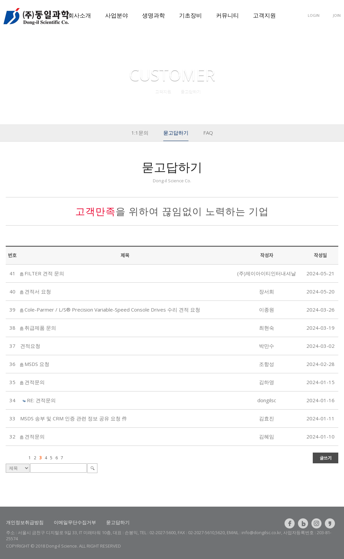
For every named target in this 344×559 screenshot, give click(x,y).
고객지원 (264, 15)
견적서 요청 (38, 291)
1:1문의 (139, 132)
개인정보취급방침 (25, 522)
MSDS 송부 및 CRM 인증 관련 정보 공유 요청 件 (73, 418)
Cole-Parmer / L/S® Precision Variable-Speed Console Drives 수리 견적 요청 (112, 309)
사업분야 (116, 15)
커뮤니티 (227, 15)
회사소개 (79, 15)
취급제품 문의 (40, 327)
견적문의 (35, 382)
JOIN (337, 15)
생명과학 (153, 15)
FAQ (208, 132)
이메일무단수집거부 (75, 522)
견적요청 (30, 345)
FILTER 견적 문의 (44, 273)
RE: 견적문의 (41, 400)
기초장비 (190, 15)
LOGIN (313, 15)
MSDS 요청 (37, 364)
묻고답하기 (118, 522)
